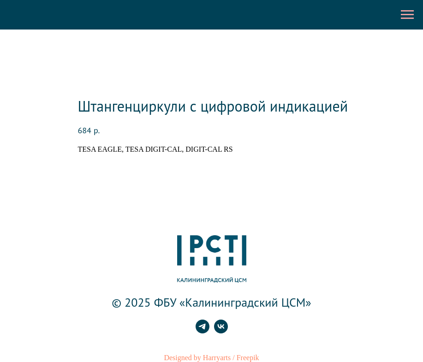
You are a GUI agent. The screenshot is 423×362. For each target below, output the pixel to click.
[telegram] (202, 331)
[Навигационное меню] (407, 14)
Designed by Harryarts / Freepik (211, 358)
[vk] (221, 331)
